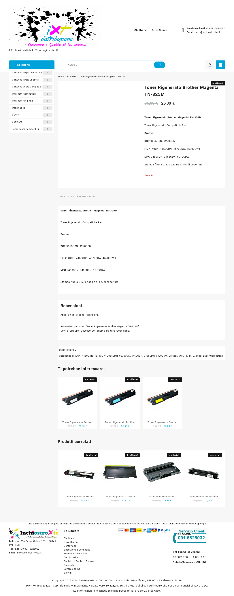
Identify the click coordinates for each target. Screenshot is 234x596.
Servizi (32, 115)
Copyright (69, 565)
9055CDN (112, 355)
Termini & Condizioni (76, 553)
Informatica (32, 108)
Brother (173, 355)
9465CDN (149, 355)
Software (32, 122)
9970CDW (161, 355)
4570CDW (100, 355)
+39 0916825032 (215, 28)
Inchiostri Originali (32, 101)
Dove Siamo (71, 542)
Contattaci (70, 546)
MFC (191, 355)
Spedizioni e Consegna (77, 549)
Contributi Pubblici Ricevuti (79, 561)
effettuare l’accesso (79, 330)
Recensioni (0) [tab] (86, 196)
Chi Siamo (70, 538)
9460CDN (137, 355)
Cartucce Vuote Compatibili (32, 87)
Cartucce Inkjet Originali (32, 80)
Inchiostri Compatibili (32, 94)
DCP (180, 355)
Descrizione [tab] (66, 196)
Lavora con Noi (72, 569)
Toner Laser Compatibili (32, 129)
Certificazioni (71, 557)
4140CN (76, 355)
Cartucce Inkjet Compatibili (32, 73)
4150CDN (87, 355)
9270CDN (124, 355)
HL (186, 355)
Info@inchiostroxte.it (207, 32)
